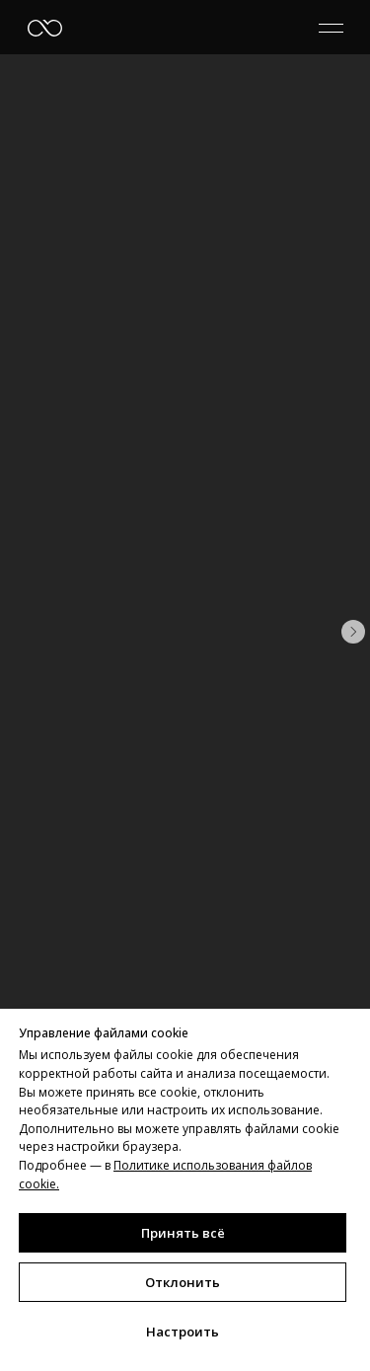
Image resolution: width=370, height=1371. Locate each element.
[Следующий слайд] (353, 632)
